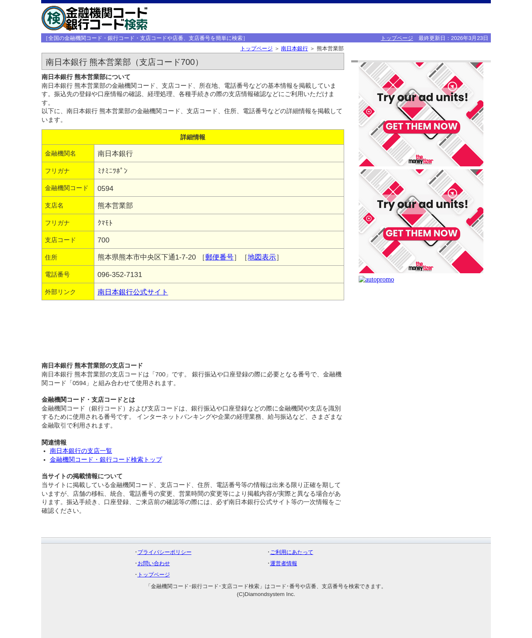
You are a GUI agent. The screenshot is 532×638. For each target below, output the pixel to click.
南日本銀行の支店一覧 (81, 451)
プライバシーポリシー (165, 552)
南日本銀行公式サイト (133, 292)
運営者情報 (283, 563)
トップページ (397, 38)
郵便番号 (219, 257)
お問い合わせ (154, 563)
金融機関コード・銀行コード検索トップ (106, 459)
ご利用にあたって (291, 552)
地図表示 (262, 257)
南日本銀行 (294, 48)
